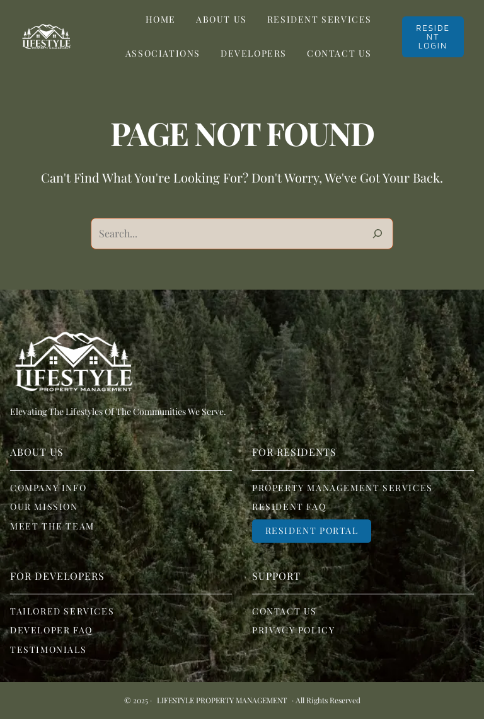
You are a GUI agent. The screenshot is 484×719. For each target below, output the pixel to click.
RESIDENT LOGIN (433, 36)
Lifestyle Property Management (222, 700)
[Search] (377, 233)
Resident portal (312, 530)
